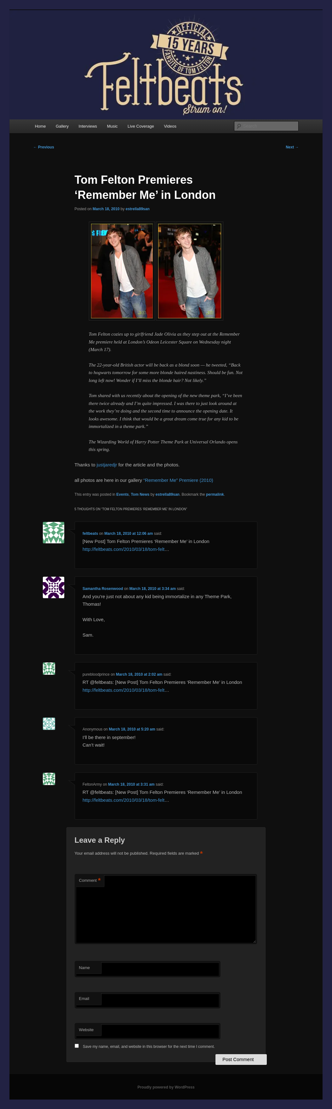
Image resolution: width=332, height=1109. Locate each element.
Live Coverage (141, 126)
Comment (90, 880)
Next (292, 147)
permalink (215, 494)
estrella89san (138, 209)
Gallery (62, 126)
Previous (43, 147)
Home (40, 126)
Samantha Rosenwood (103, 588)
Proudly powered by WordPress (165, 1087)
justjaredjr (107, 464)
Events (122, 494)
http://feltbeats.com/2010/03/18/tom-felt (123, 549)
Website (86, 1029)
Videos (170, 126)
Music (112, 126)
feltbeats (90, 533)
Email (84, 998)
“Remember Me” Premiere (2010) (178, 480)
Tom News (140, 494)
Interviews (88, 126)
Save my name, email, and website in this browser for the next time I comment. (149, 1046)
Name (84, 967)
